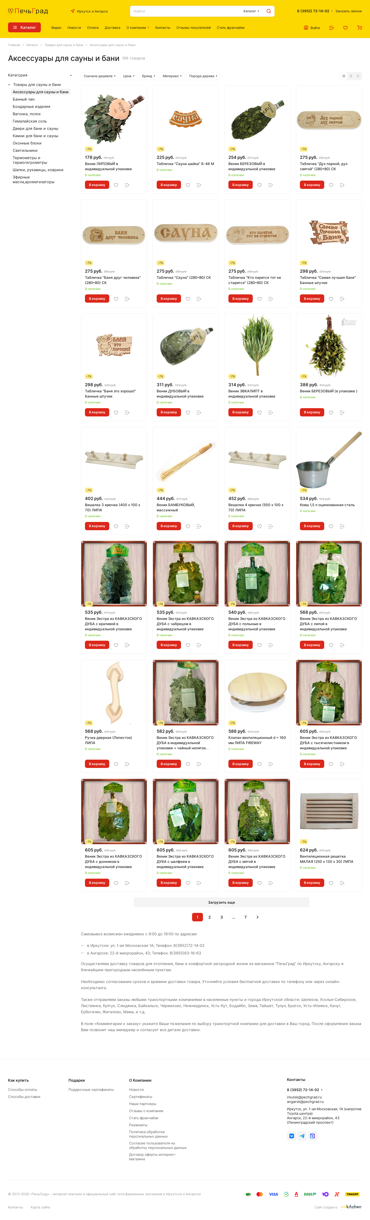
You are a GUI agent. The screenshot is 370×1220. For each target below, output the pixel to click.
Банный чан (23, 99)
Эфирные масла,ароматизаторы (34, 179)
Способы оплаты (22, 1089)
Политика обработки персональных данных (148, 1134)
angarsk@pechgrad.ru (305, 1101)
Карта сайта (40, 1207)
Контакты (15, 1207)
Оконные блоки (27, 143)
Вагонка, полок (27, 113)
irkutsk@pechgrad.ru (304, 1097)
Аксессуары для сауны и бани (41, 91)
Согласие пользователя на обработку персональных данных (158, 1145)
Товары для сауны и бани (37, 84)
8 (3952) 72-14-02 (313, 11)
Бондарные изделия (31, 106)
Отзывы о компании (146, 1111)
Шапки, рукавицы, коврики (38, 169)
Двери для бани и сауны (35, 128)
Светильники (25, 150)
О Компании (140, 1080)
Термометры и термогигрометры (30, 160)
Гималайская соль (30, 121)
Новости (136, 1089)
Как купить (18, 1080)
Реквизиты (138, 1125)
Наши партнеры (142, 1103)
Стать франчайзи (143, 1118)
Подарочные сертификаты (91, 1089)
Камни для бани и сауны (35, 135)
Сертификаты (140, 1096)
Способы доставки (24, 1096)
